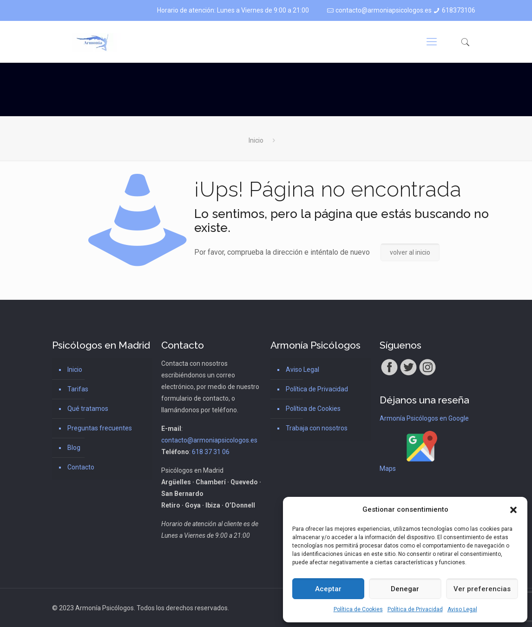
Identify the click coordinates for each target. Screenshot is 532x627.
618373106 (458, 10)
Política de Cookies (358, 609)
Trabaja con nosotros (317, 428)
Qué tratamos (87, 408)
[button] (513, 510)
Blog (73, 447)
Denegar (405, 589)
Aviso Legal (462, 609)
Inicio (256, 140)
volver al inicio (410, 252)
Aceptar (328, 589)
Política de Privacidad (415, 609)
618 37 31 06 (211, 451)
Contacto (80, 467)
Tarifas (77, 389)
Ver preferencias (482, 589)
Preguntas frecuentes (99, 428)
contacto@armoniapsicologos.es (383, 10)
